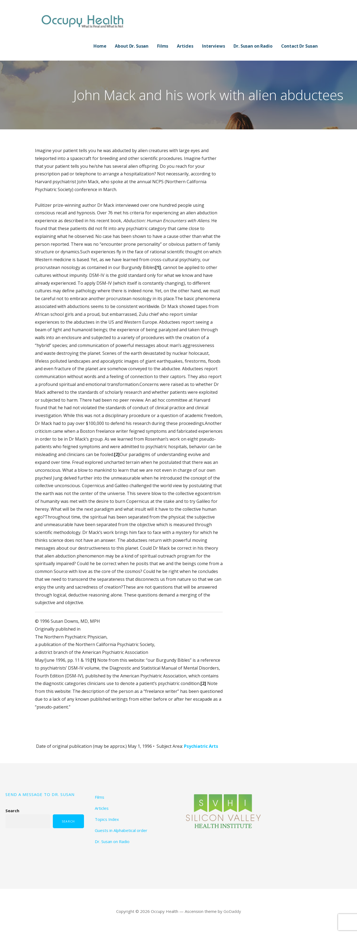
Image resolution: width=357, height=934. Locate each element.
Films (162, 46)
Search (12, 810)
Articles (185, 46)
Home (99, 46)
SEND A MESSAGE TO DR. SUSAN (39, 794)
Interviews (213, 46)
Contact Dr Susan (299, 46)
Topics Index (107, 819)
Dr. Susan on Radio (252, 46)
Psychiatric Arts (201, 746)
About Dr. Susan (131, 46)
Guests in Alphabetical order (121, 830)
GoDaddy (232, 911)
